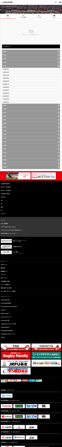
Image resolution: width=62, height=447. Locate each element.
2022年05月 (6, 90)
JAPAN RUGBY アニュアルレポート (9, 233)
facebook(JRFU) (4, 299)
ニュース (3, 220)
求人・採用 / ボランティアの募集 (8, 291)
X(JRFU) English (4, 313)
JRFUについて (4, 264)
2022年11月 (6, 72)
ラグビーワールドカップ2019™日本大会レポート (12, 230)
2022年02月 (6, 99)
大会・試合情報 (4, 223)
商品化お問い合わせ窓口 (6, 288)
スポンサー (3, 274)
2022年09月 (6, 78)
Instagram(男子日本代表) (6, 330)
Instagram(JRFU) (5, 327)
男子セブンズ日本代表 (6, 187)
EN (57, 2)
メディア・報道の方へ (6, 284)
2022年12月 (6, 69)
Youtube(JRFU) (4, 320)
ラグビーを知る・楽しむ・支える (8, 226)
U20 (2, 203)
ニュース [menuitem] (7, 17)
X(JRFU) (3, 310)
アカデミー (3, 213)
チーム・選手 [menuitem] (38, 17)
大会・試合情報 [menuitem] (23, 17)
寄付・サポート (4, 278)
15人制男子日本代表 (5, 183)
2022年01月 (6, 102)
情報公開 (3, 268)
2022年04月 (6, 93)
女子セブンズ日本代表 (6, 190)
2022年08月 (6, 81)
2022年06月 (6, 87)
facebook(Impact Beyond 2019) (8, 306)
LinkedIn (3, 337)
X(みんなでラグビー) (5, 317)
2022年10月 (6, 75)
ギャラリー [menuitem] (54, 17)
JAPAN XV (8, 6)
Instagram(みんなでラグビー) (7, 334)
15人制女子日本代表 (5, 193)
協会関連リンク (4, 271)
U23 (2, 200)
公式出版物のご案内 (5, 281)
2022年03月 (6, 96)
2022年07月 (6, 84)
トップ (2, 6)
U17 (2, 210)
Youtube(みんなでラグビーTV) (7, 324)
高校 (2, 207)
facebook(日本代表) (5, 303)
